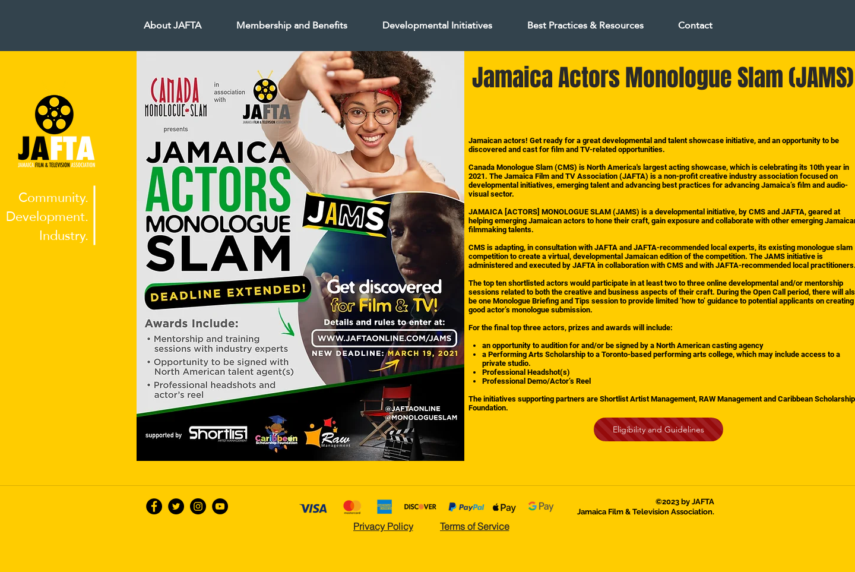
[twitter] (176, 506)
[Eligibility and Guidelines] (658, 429)
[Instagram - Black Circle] (198, 506)
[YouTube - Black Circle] (220, 506)
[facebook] (154, 506)
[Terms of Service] (474, 526)
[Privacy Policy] (383, 526)
